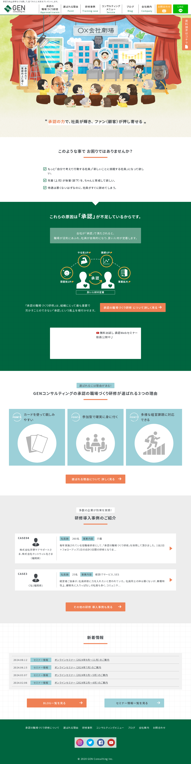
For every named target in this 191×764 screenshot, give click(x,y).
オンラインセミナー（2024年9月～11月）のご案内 (82, 660)
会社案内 (144, 727)
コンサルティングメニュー (110, 727)
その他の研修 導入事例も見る (93, 607)
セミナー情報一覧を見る (132, 703)
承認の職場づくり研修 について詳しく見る (131, 307)
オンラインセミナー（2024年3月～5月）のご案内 (81, 675)
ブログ (131, 727)
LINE (181, 6)
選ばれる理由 (70, 727)
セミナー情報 (41, 660)
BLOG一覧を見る (54, 703)
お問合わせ (164, 6)
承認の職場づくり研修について (42, 727)
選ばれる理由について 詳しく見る (93, 479)
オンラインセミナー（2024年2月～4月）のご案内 (81, 682)
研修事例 (87, 727)
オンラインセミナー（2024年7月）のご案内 (78, 667)
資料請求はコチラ (186, 34)
